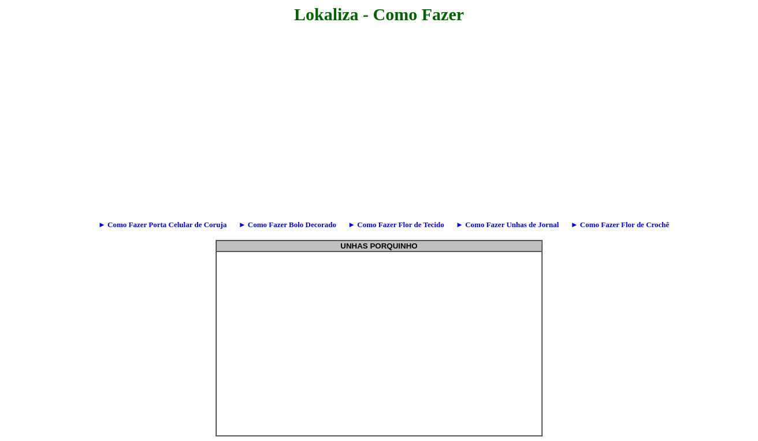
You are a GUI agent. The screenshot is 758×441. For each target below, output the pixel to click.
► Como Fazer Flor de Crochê (615, 224)
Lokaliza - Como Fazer (379, 14)
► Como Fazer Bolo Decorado (282, 224)
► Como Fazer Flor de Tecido (391, 224)
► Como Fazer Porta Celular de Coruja (158, 224)
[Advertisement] (183, 107)
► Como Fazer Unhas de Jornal (503, 224)
